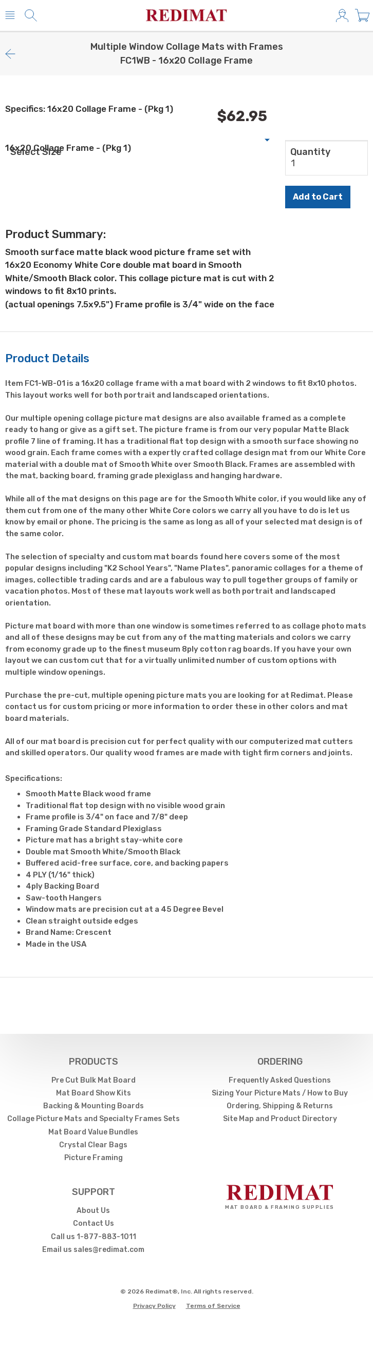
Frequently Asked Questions (280, 1080)
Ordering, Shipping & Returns (280, 1106)
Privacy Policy (154, 1305)
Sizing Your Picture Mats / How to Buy (280, 1093)
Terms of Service (213, 1305)
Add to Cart (318, 197)
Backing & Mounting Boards (93, 1106)
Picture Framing (93, 1157)
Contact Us (93, 1223)
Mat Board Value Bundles (93, 1132)
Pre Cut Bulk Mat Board (93, 1080)
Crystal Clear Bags (93, 1145)
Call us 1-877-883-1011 (93, 1236)
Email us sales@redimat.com (93, 1249)
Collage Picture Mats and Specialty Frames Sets (93, 1118)
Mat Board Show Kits (93, 1093)
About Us (93, 1210)
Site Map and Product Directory (280, 1118)
